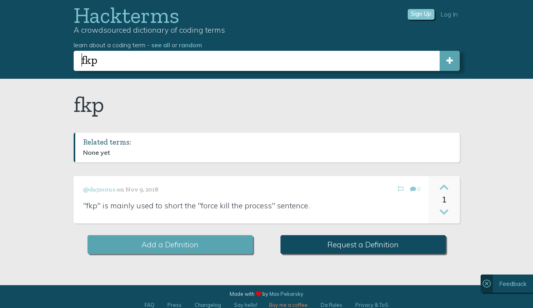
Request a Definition (363, 244)
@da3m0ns (99, 189)
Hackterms (126, 15)
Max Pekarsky (286, 294)
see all (160, 45)
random (190, 45)
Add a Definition (170, 244)
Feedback (513, 284)
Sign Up (421, 13)
